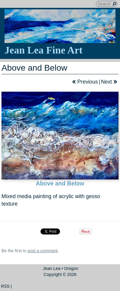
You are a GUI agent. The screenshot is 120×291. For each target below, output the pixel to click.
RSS (5, 286)
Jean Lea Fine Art (43, 50)
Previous (87, 82)
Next (106, 82)
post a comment (43, 250)
